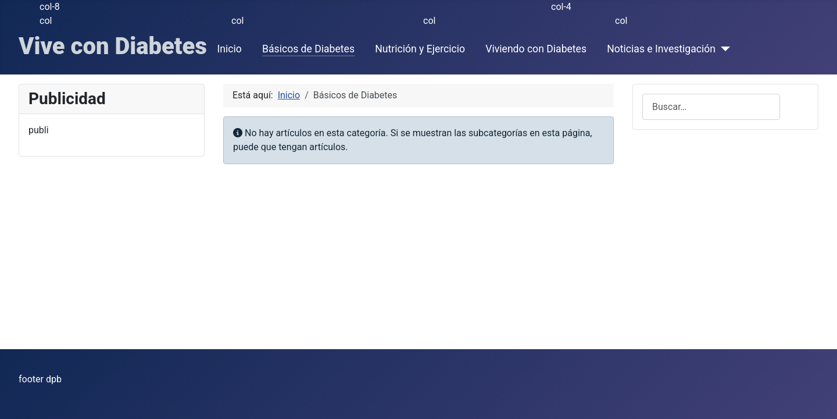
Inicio (229, 49)
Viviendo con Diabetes (535, 49)
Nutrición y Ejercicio (420, 49)
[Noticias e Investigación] (723, 49)
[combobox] (711, 107)
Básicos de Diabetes (308, 49)
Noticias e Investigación (661, 49)
